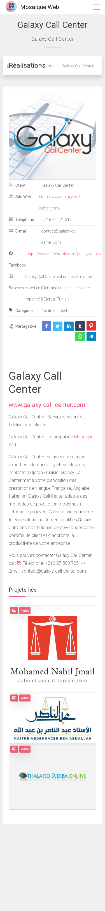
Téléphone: (22, 219)
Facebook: (18, 259)
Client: (17, 185)
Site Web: (20, 196)
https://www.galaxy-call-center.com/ (60, 202)
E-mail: (18, 230)
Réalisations (43, 66)
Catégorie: (21, 310)
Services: (17, 282)
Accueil (15, 66)
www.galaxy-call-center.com (47, 404)
